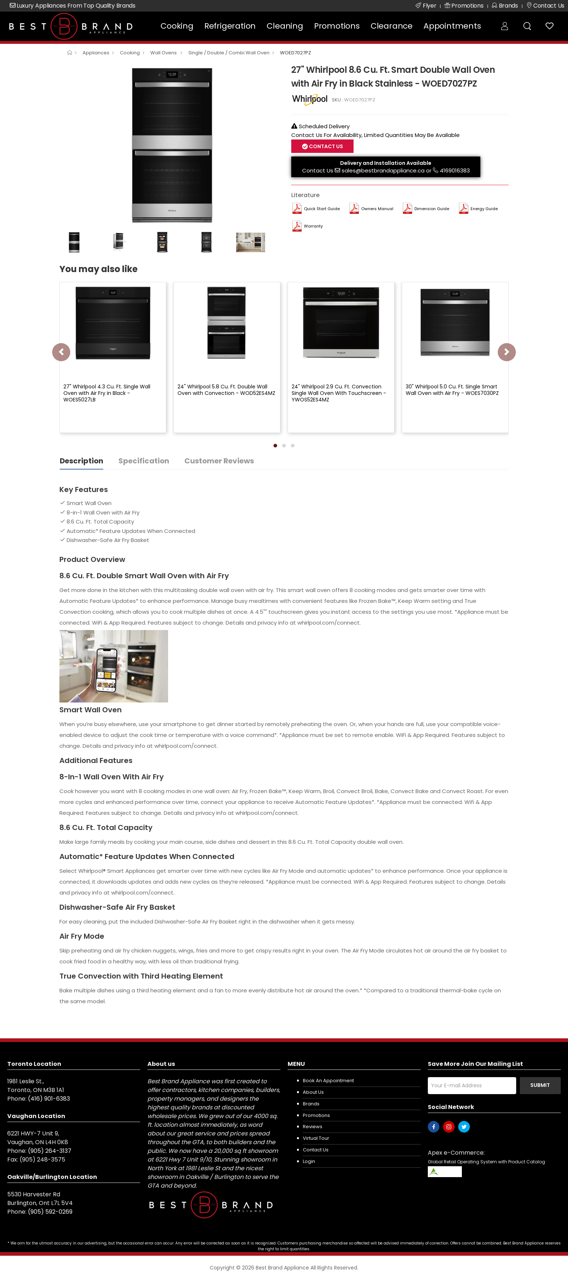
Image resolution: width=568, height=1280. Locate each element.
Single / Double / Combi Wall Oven (229, 52)
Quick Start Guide (322, 209)
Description (81, 461)
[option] (169, 145)
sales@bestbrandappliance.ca (383, 170)
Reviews (312, 1126)
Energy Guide (484, 209)
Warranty (313, 226)
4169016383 (455, 170)
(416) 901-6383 (49, 1099)
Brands (311, 1103)
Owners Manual (377, 209)
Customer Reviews (219, 461)
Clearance (392, 26)
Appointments (452, 26)
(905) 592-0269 (50, 1212)
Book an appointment (328, 1080)
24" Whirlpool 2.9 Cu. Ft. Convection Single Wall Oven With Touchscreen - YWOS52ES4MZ (339, 393)
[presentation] (61, 352)
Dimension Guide (431, 209)
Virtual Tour (316, 1138)
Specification (143, 461)
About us (313, 1092)
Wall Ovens (164, 52)
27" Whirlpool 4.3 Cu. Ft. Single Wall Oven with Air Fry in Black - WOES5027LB (106, 393)
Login (309, 1161)
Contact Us (325, 146)
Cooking (176, 26)
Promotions (337, 26)
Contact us (316, 1149)
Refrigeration (230, 26)
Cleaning (285, 26)
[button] (275, 445)
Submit (540, 1085)
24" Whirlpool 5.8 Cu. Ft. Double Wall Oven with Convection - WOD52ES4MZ (226, 390)
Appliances (96, 52)
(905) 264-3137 (49, 1151)
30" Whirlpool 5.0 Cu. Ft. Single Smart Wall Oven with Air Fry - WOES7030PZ (452, 390)
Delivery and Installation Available (385, 163)
